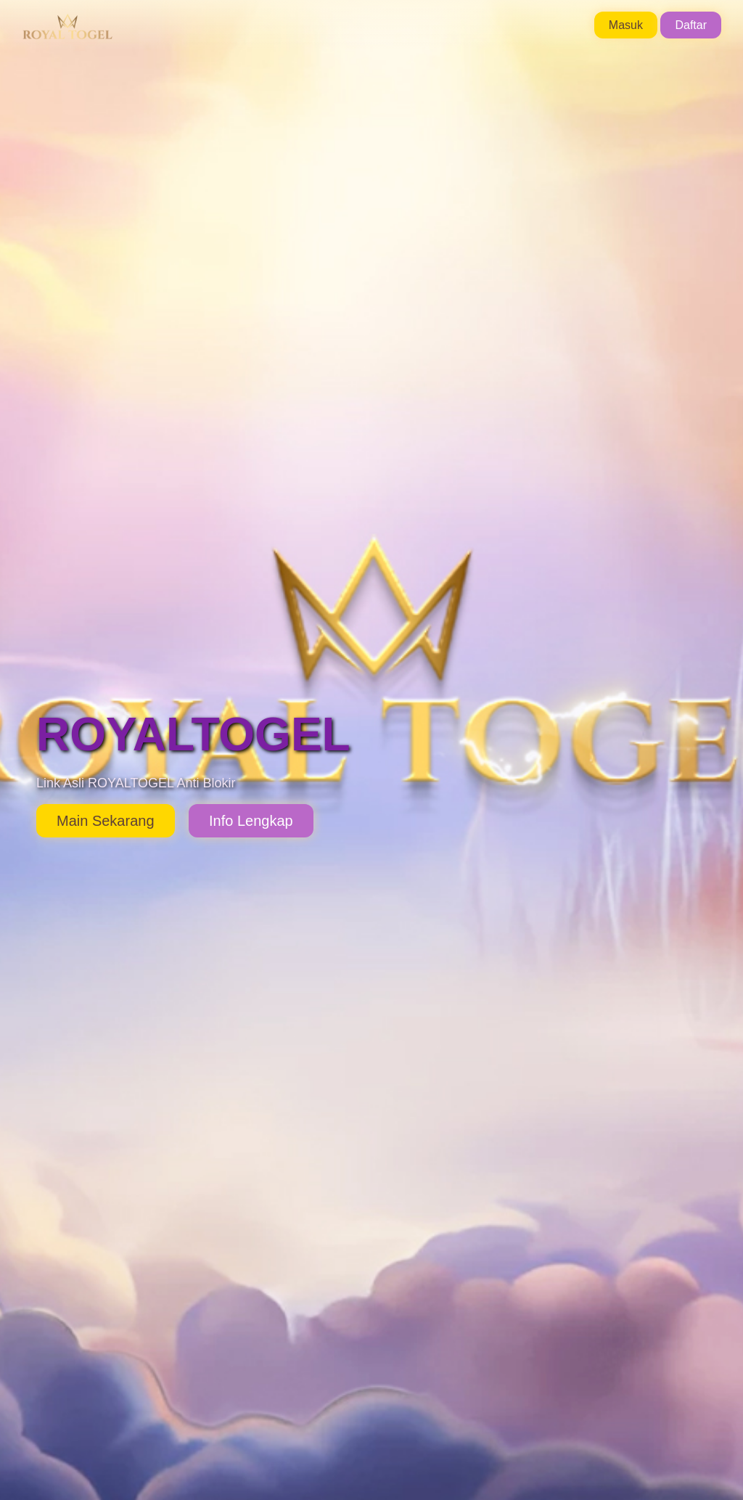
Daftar (691, 25)
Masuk (626, 25)
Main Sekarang (106, 821)
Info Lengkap (251, 821)
